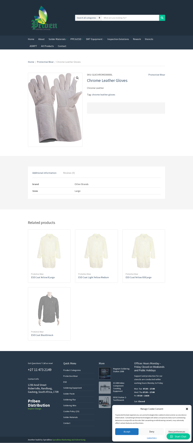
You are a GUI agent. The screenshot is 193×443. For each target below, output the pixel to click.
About (41, 39)
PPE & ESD (75, 39)
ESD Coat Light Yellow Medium (93, 277)
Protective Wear (45, 61)
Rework (137, 39)
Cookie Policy (152, 438)
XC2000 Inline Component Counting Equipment (118, 387)
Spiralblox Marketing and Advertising (68, 439)
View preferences (176, 431)
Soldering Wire (69, 405)
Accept (127, 431)
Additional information (44, 172)
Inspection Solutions (118, 39)
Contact (62, 45)
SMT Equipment (94, 39)
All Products (47, 45)
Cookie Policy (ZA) (71, 411)
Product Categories (72, 370)
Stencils (149, 39)
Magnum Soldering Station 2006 (121, 370)
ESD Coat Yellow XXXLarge (139, 277)
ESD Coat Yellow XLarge (43, 277)
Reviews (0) (69, 172)
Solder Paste (69, 393)
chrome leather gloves (103, 94)
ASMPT (33, 45)
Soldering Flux (69, 399)
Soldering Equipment (72, 387)
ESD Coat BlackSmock (42, 335)
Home (31, 39)
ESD (65, 382)
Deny (151, 431)
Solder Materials (57, 39)
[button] (186, 408)
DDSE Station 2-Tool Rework (120, 398)
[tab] (44, 173)
